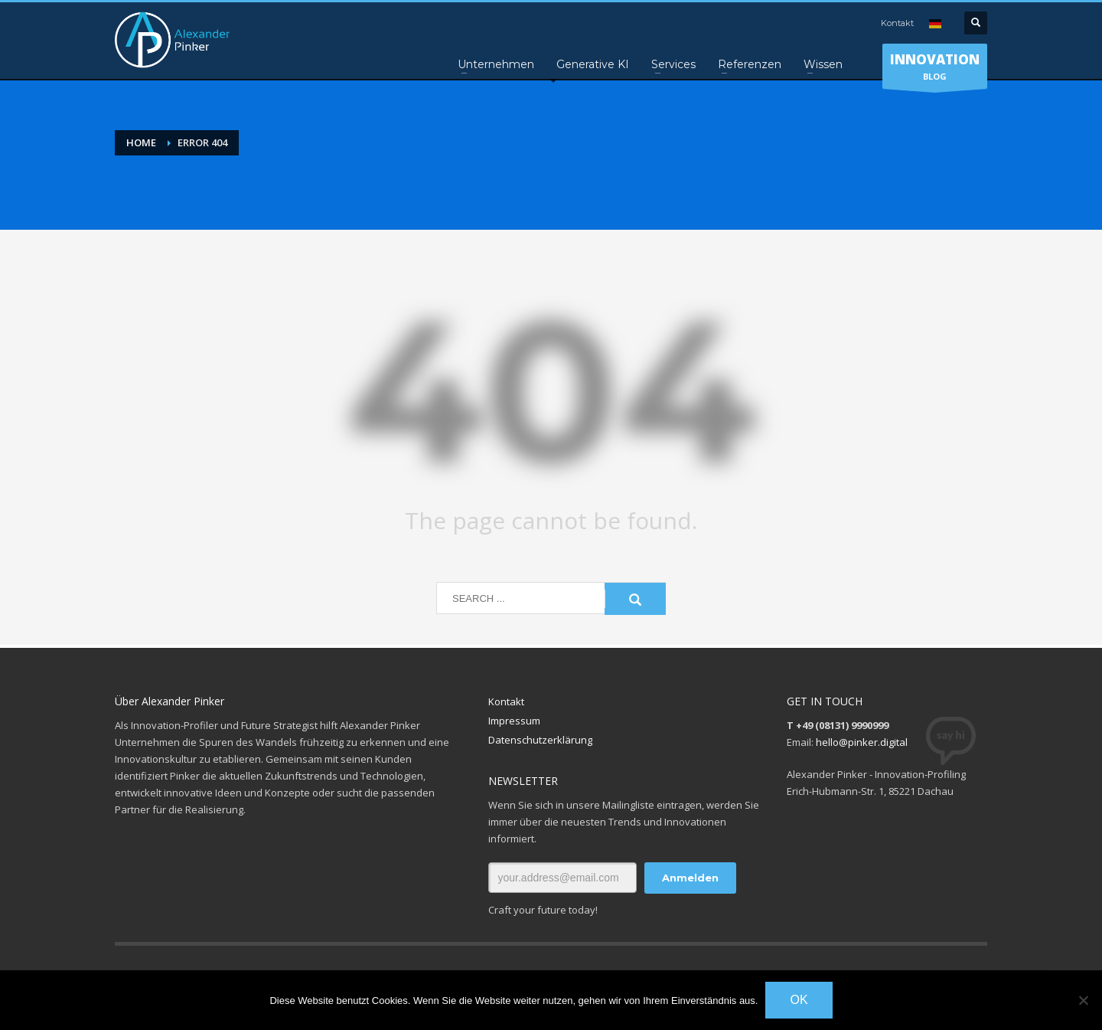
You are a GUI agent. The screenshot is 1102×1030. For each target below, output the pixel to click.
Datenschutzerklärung (540, 740)
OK (798, 999)
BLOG (934, 70)
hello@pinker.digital (862, 742)
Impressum (514, 721)
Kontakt (897, 23)
